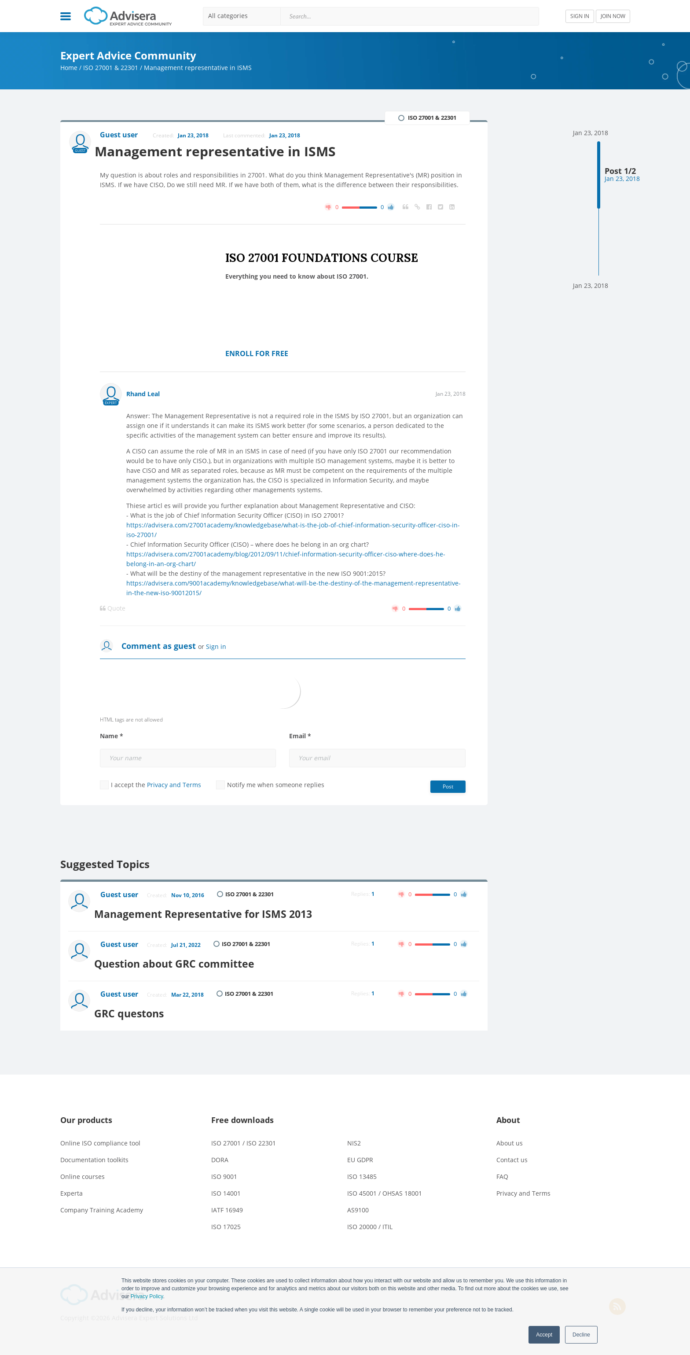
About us (509, 1134)
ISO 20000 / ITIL (370, 1217)
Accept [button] (544, 1335)
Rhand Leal (143, 394)
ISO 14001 (226, 1184)
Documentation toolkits (94, 1150)
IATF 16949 (227, 1201)
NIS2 (354, 1134)
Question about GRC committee (185, 957)
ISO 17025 (226, 1217)
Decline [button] (581, 1335)
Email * (300, 737)
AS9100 (358, 1201)
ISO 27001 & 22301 (110, 67)
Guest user (121, 896)
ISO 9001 (224, 1167)
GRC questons (138, 1004)
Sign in (216, 647)
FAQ (502, 1167)
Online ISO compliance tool (100, 1134)
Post (448, 787)
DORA (219, 1150)
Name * (111, 737)
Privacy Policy (147, 1296)
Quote (112, 609)
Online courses (82, 1167)
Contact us (512, 1150)
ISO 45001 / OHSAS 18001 (384, 1184)
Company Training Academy (101, 1201)
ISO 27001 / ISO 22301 (243, 1134)
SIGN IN (579, 16)
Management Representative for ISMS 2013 (215, 911)
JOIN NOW (613, 16)
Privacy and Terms (174, 785)
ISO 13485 (362, 1167)
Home (68, 67)
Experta (71, 1184)
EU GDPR (360, 1150)
